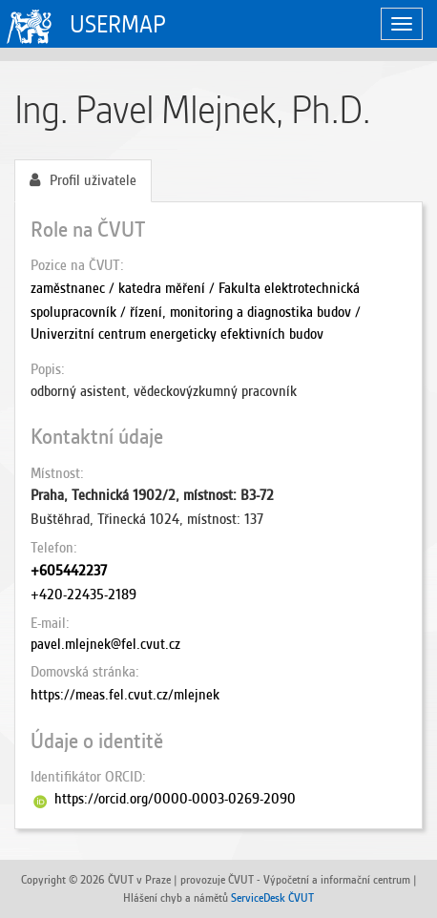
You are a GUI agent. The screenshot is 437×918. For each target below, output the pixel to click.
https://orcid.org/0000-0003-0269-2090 (175, 798)
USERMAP (118, 24)
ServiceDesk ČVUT (272, 897)
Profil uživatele (83, 180)
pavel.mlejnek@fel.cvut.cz (105, 644)
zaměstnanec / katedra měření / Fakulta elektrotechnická (195, 288)
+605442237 (69, 570)
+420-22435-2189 (83, 594)
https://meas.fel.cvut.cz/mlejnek (125, 694)
